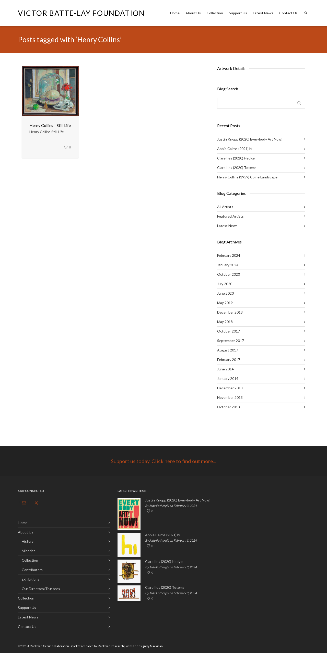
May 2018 (225, 321)
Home (175, 13)
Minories (29, 551)
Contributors (32, 570)
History (27, 541)
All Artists (225, 207)
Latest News (263, 13)
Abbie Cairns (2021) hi (234, 148)
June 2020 (225, 293)
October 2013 (228, 407)
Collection (215, 13)
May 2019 (225, 303)
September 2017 (230, 340)
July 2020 (224, 284)
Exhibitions (30, 579)
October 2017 (228, 331)
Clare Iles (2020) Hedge (236, 158)
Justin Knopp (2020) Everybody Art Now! (250, 139)
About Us (193, 13)
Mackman (156, 646)
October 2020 (228, 274)
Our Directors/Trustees (41, 588)
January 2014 (227, 378)
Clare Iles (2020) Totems (236, 167)
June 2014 (225, 369)
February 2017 (228, 359)
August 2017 (227, 350)
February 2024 (228, 255)
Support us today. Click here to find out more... (163, 461)
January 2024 (227, 265)
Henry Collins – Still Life (50, 125)
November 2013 (230, 397)
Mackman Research (111, 646)
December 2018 (230, 312)
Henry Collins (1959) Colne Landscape (247, 177)
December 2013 (230, 388)
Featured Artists (230, 216)
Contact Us (288, 13)
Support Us (238, 13)
